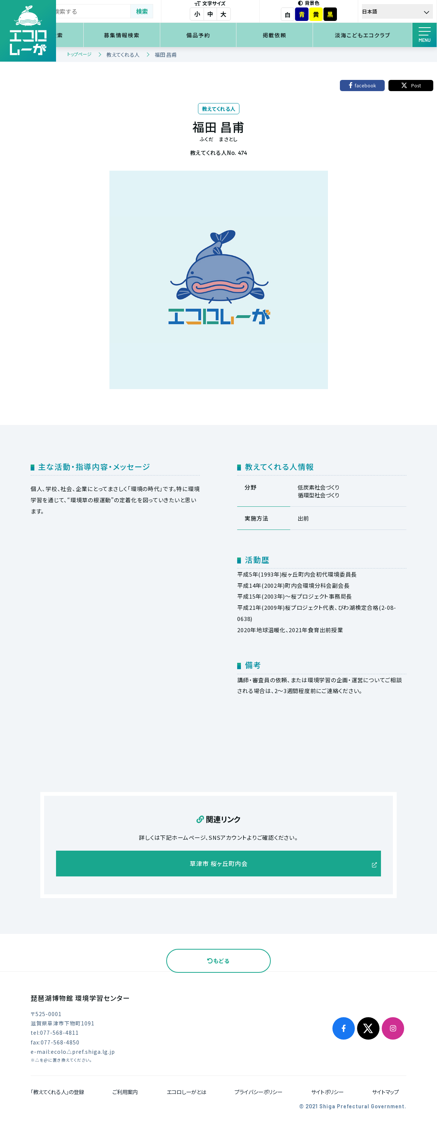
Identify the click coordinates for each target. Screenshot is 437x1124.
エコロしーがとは (186, 1094)
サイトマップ (385, 1094)
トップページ (79, 54)
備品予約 (224, 35)
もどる (218, 963)
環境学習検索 (90, 35)
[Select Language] (402, 11)
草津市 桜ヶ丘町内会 (219, 864)
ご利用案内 (125, 1094)
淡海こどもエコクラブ (368, 35)
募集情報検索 (157, 35)
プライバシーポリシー (258, 1094)
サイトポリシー (327, 1094)
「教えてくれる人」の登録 (57, 1094)
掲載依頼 (291, 35)
